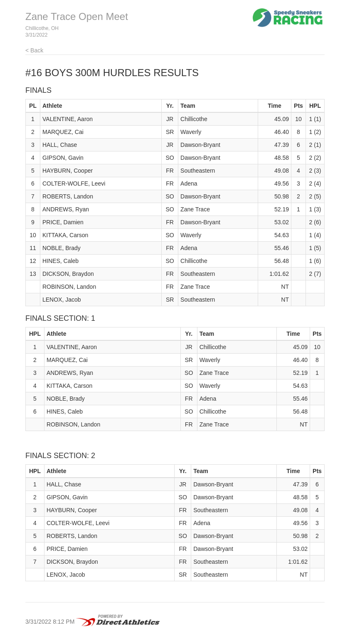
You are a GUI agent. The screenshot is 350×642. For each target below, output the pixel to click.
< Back (34, 50)
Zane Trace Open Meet (76, 16)
